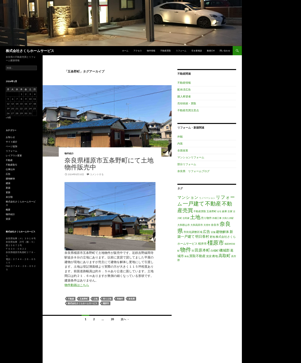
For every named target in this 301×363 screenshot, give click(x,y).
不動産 (71, 298)
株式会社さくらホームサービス (30, 51)
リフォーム (181, 50)
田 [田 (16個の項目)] (193, 250)
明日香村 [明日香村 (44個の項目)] (202, 236)
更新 (8, 192)
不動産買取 (165, 50)
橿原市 (106, 303)
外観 (180, 136)
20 (112, 319)
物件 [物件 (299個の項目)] (185, 249)
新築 (8, 187)
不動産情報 (184, 82)
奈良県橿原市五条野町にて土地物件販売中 (109, 163)
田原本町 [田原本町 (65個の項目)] (202, 250)
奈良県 (131, 298)
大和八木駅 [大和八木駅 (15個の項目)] (228, 218)
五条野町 (83, 298)
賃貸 (8, 218)
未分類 (9, 197)
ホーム (125, 50)
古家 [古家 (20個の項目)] (229, 211)
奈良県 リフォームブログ (193, 171)
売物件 (120, 298)
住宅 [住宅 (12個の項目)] (219, 211)
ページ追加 (11, 146)
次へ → (125, 319)
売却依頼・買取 (186, 103)
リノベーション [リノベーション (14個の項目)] (207, 198)
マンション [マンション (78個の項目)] (187, 197)
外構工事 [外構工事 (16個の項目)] (217, 218)
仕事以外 (10, 169)
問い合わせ (225, 50)
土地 (95, 298)
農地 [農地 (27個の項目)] (215, 256)
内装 (180, 143)
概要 (8, 209)
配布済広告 (184, 89)
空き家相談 (196, 50)
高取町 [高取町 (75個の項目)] (224, 255)
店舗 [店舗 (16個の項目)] (213, 232)
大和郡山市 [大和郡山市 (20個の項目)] (183, 224)
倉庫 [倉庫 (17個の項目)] (224, 211)
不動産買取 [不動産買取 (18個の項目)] (200, 211)
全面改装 (182, 150)
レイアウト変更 (14, 155)
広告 (8, 173)
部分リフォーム (186, 164)
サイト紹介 (11, 141)
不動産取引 (11, 164)
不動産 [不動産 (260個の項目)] (213, 203)
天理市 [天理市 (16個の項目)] (206, 225)
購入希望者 (184, 96)
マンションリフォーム (190, 157)
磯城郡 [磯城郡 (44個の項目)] (224, 250)
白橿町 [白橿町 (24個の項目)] (215, 250)
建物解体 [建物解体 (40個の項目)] (222, 232)
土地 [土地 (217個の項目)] (195, 217)
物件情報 (151, 50)
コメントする (97, 174)
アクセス (137, 50)
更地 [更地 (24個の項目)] (212, 236)
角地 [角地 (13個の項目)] (186, 256)
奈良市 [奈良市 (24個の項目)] (215, 224)
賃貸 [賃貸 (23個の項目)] (209, 256)
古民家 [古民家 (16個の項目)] (186, 218)
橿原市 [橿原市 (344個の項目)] (215, 242)
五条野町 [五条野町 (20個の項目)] (212, 211)
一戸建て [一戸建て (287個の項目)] (193, 203)
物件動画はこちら (76, 285)
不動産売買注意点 (188, 110)
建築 (8, 183)
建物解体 (10, 178)
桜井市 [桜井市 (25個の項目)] (202, 243)
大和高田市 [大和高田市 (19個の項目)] (196, 224)
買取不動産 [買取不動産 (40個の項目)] (197, 256)
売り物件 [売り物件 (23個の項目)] (206, 217)
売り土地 (107, 298)
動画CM (211, 50)
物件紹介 (69, 153)
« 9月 (8, 117)
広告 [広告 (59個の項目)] (206, 231)
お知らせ (10, 137)
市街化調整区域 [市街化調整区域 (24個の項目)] (193, 231)
